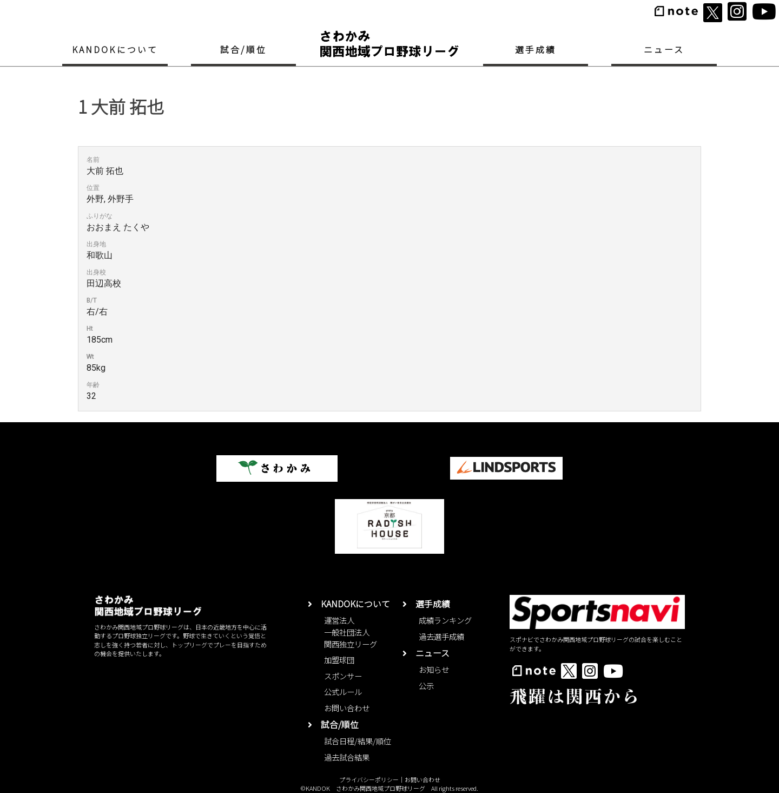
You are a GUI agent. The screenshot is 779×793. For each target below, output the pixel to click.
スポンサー (343, 675)
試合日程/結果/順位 (357, 740)
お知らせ (434, 669)
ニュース (664, 49)
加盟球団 (339, 659)
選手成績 (536, 49)
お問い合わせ (346, 707)
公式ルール (343, 691)
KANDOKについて (115, 49)
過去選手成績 (441, 636)
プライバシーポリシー (369, 779)
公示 (426, 685)
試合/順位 (243, 49)
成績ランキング (445, 620)
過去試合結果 (346, 757)
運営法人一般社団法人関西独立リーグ (350, 631)
